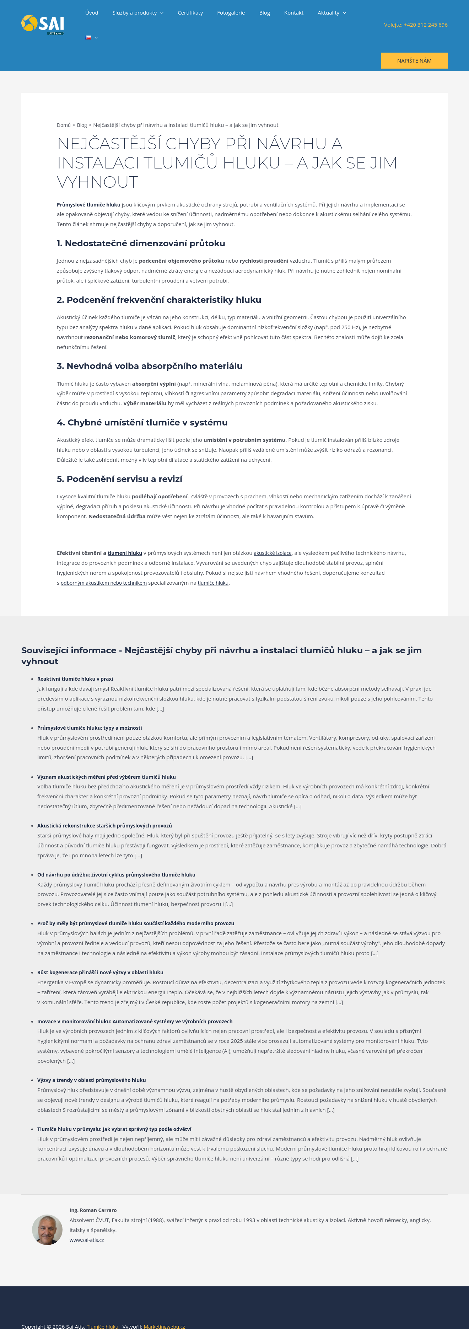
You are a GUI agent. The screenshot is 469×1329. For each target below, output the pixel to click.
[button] (172, 15)
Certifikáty (199, 15)
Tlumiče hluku (104, 1308)
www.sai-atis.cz (88, 1220)
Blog (266, 15)
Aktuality (327, 15)
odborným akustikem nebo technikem (108, 564)
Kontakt (292, 15)
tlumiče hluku (223, 564)
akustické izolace (278, 534)
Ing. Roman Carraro (96, 1191)
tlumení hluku (126, 534)
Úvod (108, 15)
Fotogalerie (236, 15)
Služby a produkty (151, 15)
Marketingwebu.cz (169, 1308)
